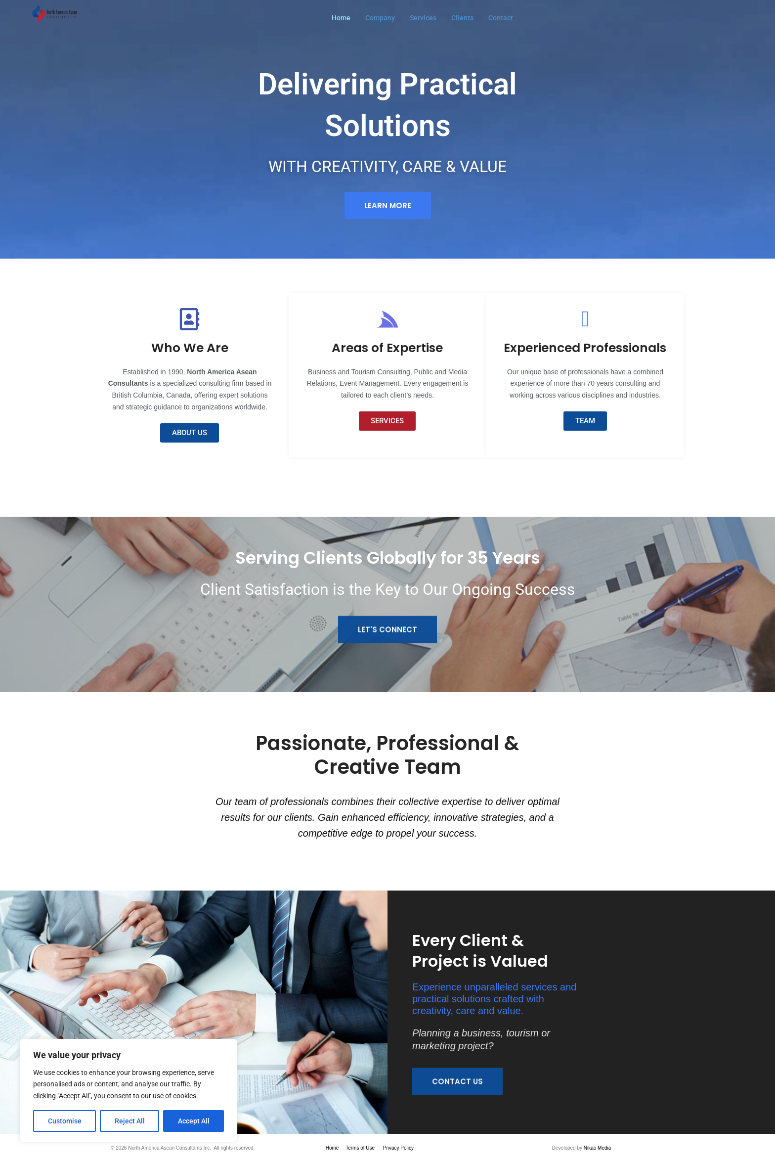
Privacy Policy (398, 1148)
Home (332, 1148)
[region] (128, 1090)
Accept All (194, 1121)
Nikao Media (597, 1148)
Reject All (130, 1121)
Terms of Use (360, 1148)
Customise (65, 1121)
